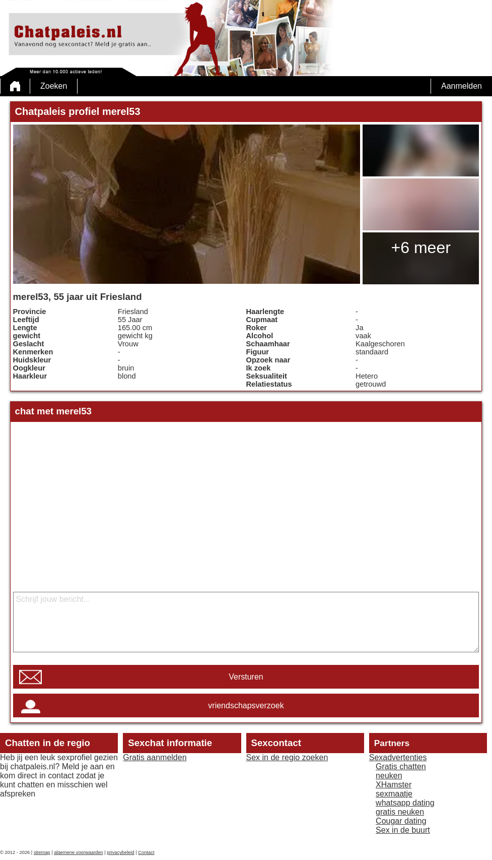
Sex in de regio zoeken (287, 757)
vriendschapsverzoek (246, 705)
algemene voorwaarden (78, 852)
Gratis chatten (401, 766)
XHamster (393, 784)
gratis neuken (400, 812)
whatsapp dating (405, 802)
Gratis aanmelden (154, 757)
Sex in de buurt (403, 830)
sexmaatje (394, 793)
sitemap (42, 852)
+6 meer (421, 247)
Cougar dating (401, 821)
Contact (146, 852)
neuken (389, 775)
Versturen (246, 676)
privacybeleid (120, 852)
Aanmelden (461, 86)
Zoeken (53, 86)
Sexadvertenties (398, 757)
